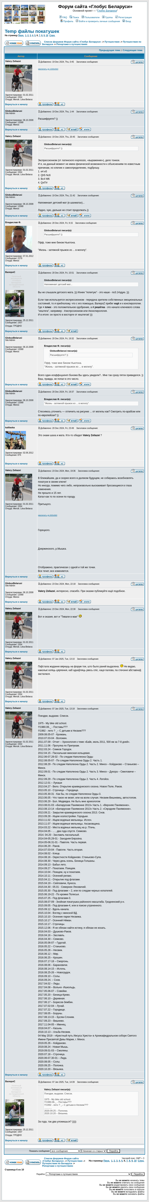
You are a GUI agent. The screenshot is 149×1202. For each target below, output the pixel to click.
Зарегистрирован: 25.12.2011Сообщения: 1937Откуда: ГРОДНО (19, 321)
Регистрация (123, 17)
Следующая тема (132, 50)
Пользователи (91, 17)
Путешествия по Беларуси (57, 1163)
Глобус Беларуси (107, 10)
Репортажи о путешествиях (71, 44)
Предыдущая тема (109, 50)
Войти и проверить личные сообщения (98, 21)
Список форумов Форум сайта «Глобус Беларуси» (72, 41)
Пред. (21, 35)
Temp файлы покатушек (32, 31)
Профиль (66, 21)
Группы (107, 17)
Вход (126, 21)
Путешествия (112, 41)
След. (52, 35)
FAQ (63, 17)
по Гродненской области (16, 286)
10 (47, 35)
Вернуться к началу (16, 104)
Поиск (74, 17)
